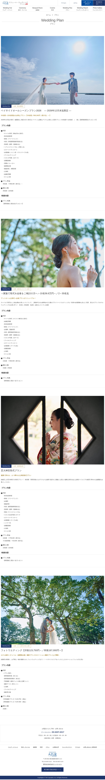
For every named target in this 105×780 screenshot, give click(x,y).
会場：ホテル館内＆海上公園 (21, 646)
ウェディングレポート (82, 10)
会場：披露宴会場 (18, 466)
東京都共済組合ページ (99, 3)
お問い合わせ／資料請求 (90, 747)
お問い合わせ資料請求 (87, 3)
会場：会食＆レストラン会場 (21, 289)
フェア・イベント (7, 10)
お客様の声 (56, 747)
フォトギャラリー (97, 10)
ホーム (48, 15)
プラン (67, 10)
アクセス (63, 3)
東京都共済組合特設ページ (52, 770)
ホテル (75, 3)
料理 (52, 10)
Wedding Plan (6, 106)
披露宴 (37, 10)
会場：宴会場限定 (18, 106)
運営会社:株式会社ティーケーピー (52, 764)
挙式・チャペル (22, 10)
